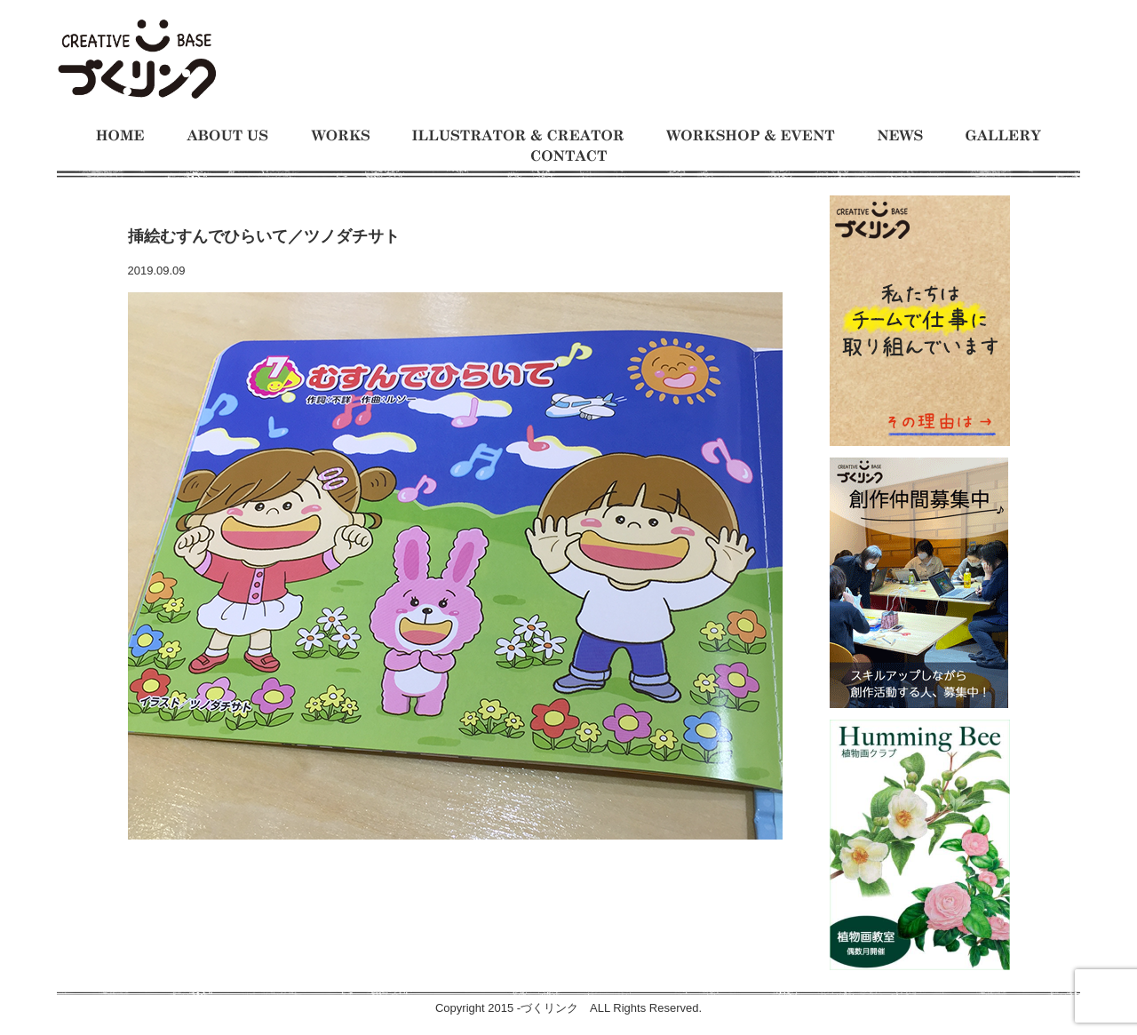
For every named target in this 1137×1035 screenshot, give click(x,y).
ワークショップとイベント (750, 135)
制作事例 (340, 135)
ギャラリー (1003, 135)
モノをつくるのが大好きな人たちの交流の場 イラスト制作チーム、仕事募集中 (137, 60)
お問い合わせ (569, 156)
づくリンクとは (227, 135)
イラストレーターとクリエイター (518, 135)
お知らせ (900, 135)
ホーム (120, 135)
